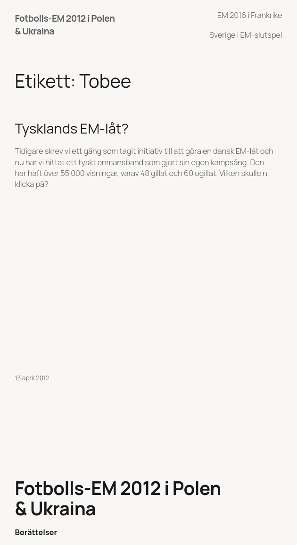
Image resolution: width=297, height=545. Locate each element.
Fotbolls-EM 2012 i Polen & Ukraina (118, 498)
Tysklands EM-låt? (72, 128)
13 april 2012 (32, 377)
